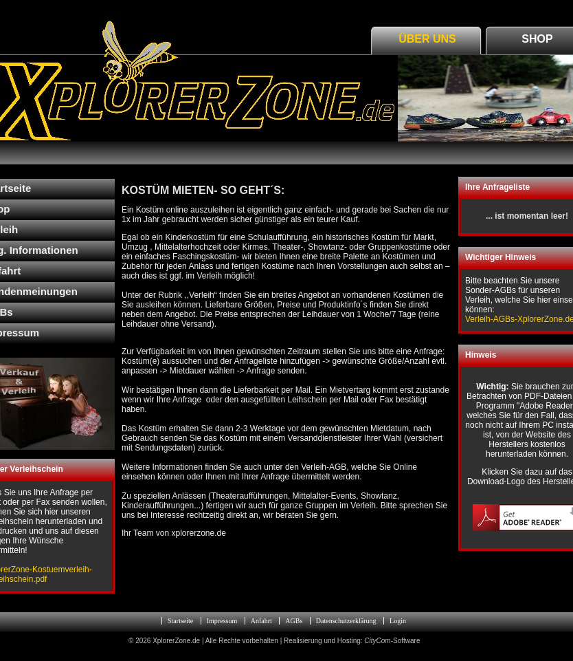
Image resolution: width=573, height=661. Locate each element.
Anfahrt (261, 621)
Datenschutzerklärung (346, 621)
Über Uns (427, 39)
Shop (536, 39)
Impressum (222, 621)
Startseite (180, 621)
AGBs (293, 621)
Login (398, 621)
